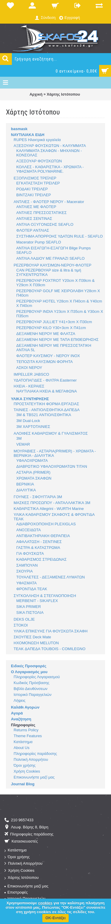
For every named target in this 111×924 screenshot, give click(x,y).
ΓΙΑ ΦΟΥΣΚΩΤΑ (30, 553)
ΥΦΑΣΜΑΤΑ (26, 583)
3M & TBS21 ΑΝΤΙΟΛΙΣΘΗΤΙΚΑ (43, 415)
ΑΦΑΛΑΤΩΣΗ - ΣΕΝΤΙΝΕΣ (39, 541)
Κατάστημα (23, 742)
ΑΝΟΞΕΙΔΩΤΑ (28, 530)
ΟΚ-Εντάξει (55, 918)
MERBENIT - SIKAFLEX (37, 600)
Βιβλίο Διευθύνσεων (30, 688)
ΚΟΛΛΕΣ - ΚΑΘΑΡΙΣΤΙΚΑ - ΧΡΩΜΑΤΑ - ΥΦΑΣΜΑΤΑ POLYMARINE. (50, 169)
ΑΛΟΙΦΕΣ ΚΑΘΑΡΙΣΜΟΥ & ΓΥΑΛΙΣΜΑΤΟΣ (51, 433)
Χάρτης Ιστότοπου (63, 94)
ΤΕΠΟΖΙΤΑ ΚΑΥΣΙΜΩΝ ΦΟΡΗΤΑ (44, 361)
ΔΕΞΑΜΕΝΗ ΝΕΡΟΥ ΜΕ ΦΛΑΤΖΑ (45, 333)
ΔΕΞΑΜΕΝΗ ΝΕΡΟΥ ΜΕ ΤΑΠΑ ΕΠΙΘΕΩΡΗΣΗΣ (57, 339)
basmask (19, 129)
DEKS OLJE (24, 619)
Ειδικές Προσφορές (28, 666)
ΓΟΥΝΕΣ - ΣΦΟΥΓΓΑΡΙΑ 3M (38, 497)
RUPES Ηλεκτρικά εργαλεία (37, 140)
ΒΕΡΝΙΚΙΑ (25, 484)
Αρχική (36, 94)
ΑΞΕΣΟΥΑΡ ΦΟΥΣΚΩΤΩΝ (39, 161)
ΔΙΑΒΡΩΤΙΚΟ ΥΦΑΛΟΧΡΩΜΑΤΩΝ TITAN (51, 466)
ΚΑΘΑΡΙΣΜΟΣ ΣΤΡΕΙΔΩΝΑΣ (41, 559)
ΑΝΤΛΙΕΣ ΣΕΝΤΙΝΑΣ (34, 218)
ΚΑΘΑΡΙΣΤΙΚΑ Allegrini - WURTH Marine (49, 508)
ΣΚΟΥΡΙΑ (24, 571)
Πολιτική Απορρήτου (31, 759)
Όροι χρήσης (25, 765)
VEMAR (23, 444)
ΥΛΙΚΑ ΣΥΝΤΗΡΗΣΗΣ (30, 399)
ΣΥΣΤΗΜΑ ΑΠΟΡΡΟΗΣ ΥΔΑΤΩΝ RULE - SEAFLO (59, 236)
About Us (21, 747)
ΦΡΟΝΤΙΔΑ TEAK (31, 589)
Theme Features (28, 736)
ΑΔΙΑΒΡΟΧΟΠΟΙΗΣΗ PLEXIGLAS (46, 524)
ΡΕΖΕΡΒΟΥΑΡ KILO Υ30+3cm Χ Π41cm (51, 328)
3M (19, 438)
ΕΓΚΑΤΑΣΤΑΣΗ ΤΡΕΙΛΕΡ (38, 183)
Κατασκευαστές (21, 841)
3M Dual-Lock (28, 420)
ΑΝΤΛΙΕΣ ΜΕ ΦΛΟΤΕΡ (36, 207)
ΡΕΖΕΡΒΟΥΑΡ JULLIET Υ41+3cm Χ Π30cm (54, 322)
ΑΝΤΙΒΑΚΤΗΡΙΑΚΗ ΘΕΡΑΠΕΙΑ (43, 536)
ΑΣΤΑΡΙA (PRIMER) (33, 472)
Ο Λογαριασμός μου (29, 672)
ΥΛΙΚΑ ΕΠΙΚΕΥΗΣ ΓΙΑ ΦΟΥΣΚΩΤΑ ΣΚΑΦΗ (51, 631)
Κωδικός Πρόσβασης (31, 683)
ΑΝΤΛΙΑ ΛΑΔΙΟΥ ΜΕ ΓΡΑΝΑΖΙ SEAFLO (50, 258)
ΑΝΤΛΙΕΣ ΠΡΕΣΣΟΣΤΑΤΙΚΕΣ (41, 212)
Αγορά (17, 713)
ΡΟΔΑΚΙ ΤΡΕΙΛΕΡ (32, 189)
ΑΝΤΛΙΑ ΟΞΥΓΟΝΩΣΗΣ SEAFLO (44, 224)
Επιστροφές (16, 892)
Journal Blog (22, 784)
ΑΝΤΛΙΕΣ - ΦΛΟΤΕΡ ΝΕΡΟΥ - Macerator (49, 201)
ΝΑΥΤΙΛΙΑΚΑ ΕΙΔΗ (27, 135)
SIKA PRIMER (28, 606)
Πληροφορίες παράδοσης (35, 753)
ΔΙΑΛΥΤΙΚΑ (26, 490)
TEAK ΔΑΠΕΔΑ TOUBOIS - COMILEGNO (50, 649)
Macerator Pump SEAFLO (38, 242)
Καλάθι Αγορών (25, 707)
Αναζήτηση (21, 719)
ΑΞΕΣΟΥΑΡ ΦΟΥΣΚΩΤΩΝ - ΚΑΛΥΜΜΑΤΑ (50, 145)
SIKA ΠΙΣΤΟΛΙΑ (30, 612)
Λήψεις (19, 700)
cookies (45, 903)
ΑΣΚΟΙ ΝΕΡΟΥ (29, 367)
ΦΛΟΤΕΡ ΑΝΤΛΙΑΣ (32, 230)
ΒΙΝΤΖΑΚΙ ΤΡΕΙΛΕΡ (33, 195)
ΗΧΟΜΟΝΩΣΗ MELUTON (36, 643)
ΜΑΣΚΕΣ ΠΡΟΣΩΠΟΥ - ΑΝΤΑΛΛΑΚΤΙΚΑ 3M (52, 503)
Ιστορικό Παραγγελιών (33, 694)
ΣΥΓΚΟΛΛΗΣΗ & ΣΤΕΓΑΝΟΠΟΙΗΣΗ (45, 595)
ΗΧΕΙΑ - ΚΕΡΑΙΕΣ (29, 386)
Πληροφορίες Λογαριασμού (37, 677)
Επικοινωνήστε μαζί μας (34, 777)
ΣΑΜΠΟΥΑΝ (27, 565)
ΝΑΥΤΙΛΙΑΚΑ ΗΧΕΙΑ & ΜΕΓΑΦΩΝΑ (46, 391)
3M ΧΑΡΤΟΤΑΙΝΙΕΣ (33, 426)
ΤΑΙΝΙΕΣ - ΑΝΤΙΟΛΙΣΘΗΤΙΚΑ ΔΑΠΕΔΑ (47, 410)
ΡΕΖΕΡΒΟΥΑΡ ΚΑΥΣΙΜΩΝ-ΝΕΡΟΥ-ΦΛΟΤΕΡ (52, 265)
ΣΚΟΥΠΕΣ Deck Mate (32, 637)
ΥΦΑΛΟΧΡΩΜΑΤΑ (32, 460)
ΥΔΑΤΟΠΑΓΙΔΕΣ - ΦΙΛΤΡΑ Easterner (45, 380)
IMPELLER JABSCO (31, 374)
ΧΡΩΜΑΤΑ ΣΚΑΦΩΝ (34, 478)
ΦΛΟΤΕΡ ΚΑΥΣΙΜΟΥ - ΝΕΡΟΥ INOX (48, 356)
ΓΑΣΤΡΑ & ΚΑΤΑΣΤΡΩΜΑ (38, 547)
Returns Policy (26, 730)
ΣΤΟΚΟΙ (21, 625)
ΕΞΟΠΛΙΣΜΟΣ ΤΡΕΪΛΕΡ (35, 178)
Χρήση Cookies (27, 771)
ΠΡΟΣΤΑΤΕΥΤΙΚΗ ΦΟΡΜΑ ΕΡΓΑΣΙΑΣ (46, 404)
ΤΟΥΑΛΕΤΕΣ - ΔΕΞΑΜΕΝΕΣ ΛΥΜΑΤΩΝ (50, 577)
